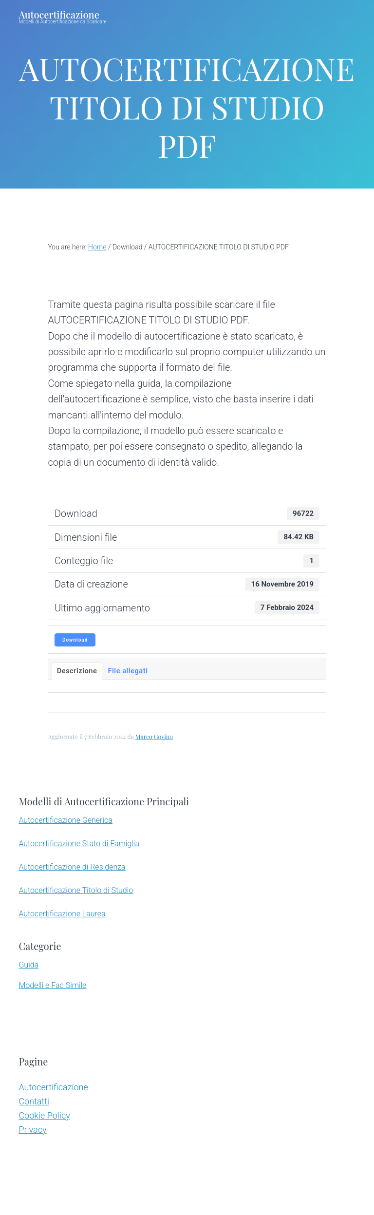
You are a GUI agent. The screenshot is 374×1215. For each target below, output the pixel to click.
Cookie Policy (44, 1115)
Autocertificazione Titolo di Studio (76, 890)
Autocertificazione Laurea (62, 913)
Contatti (34, 1101)
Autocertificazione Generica (65, 820)
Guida (28, 964)
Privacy (32, 1129)
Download (75, 640)
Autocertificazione (59, 14)
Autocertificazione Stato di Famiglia (79, 843)
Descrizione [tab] (77, 670)
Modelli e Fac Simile (52, 985)
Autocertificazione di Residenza (72, 867)
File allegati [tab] (128, 670)
